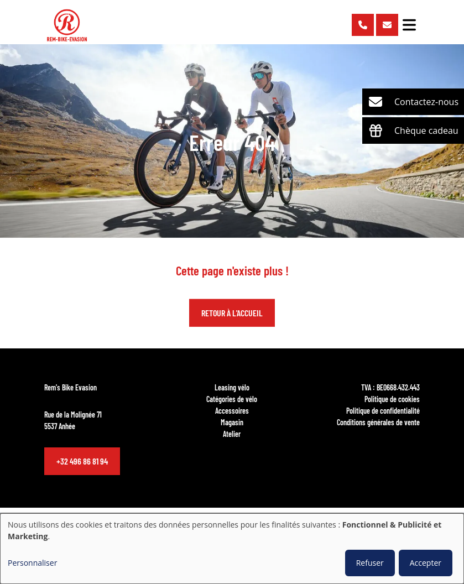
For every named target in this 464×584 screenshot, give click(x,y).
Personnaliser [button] (32, 562)
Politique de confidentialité (383, 410)
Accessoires (232, 410)
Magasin (232, 422)
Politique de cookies (392, 399)
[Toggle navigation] (409, 25)
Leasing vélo (232, 387)
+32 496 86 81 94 (82, 461)
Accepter (425, 562)
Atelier (232, 434)
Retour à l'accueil (232, 313)
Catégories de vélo (231, 399)
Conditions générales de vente (378, 422)
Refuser (370, 562)
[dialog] (232, 548)
